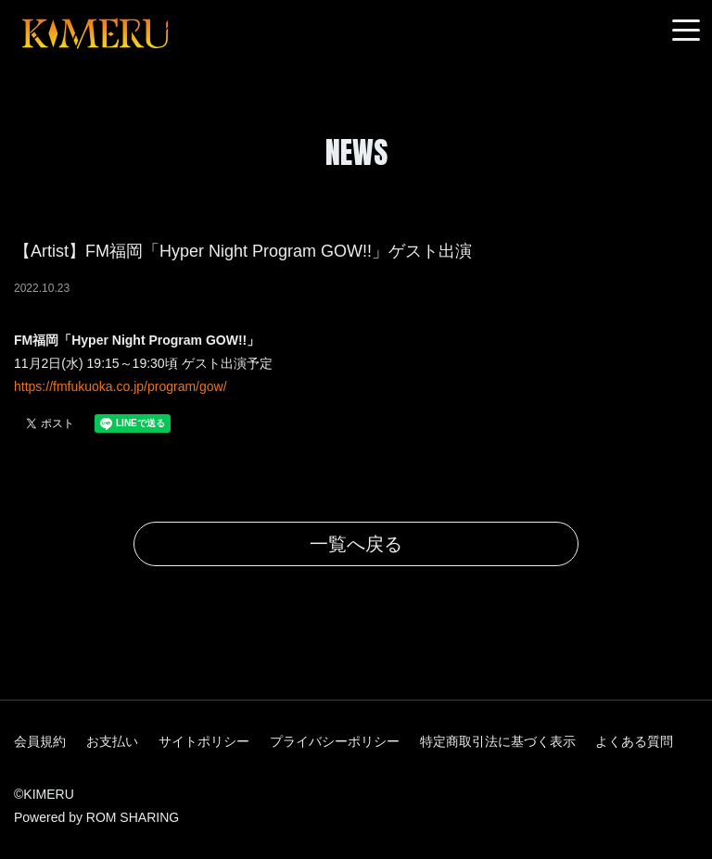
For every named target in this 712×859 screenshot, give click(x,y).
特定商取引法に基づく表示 (498, 741)
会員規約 (40, 741)
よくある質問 (634, 741)
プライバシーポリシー (335, 741)
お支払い (112, 741)
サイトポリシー (204, 741)
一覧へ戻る (356, 544)
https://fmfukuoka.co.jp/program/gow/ (120, 386)
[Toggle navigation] (686, 31)
